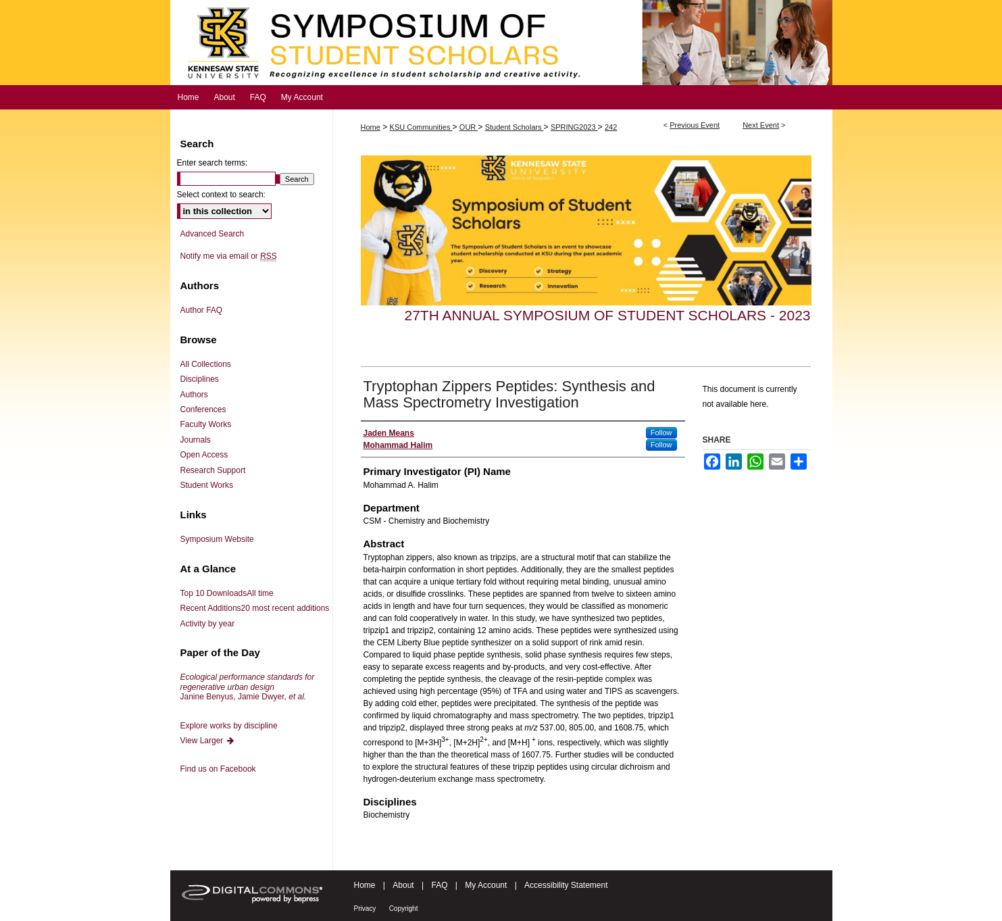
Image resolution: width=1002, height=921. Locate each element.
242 (611, 127)
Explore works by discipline (229, 725)
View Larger (208, 740)
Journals (195, 440)
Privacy (365, 908)
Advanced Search (212, 234)
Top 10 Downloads (227, 593)
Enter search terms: (212, 163)
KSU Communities (421, 127)
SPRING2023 (574, 127)
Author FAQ (201, 310)
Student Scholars (514, 127)
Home (370, 127)
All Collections (205, 364)
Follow (661, 432)
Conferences (203, 409)
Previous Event (695, 125)
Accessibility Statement (565, 885)
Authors (194, 394)
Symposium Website (217, 539)
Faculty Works (206, 424)
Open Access (204, 454)
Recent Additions (255, 608)
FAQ (439, 885)
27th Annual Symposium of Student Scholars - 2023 (608, 315)
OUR (468, 127)
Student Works (206, 485)
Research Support (213, 470)
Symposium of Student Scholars (501, 42)
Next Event (761, 125)
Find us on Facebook (218, 769)
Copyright (403, 908)
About (403, 885)
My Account (486, 885)
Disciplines (199, 379)
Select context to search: (221, 194)
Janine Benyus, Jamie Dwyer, (247, 686)
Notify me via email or (228, 256)
